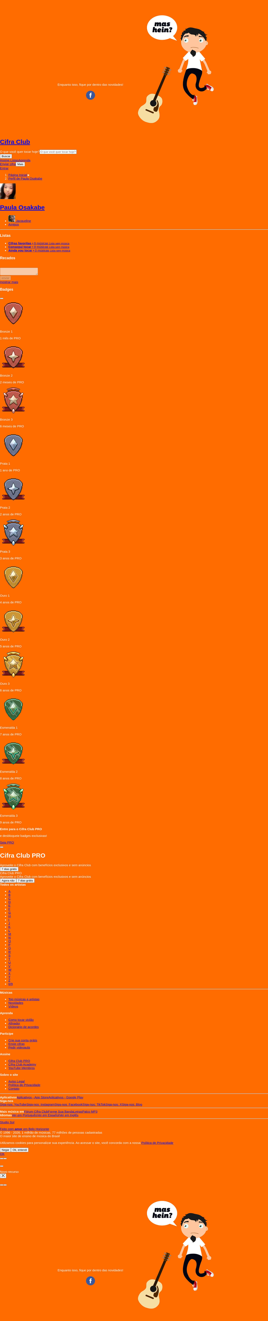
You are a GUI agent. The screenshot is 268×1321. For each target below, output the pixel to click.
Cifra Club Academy (22, 1065)
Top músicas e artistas (23, 1000)
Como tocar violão (21, 1021)
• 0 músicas (38, 243)
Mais (20, 164)
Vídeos (13, 1007)
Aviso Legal (16, 1082)
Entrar (4, 168)
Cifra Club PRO (19, 1062)
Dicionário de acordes (23, 1028)
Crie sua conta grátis (22, 1041)
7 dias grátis (9, 870)
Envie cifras (16, 1045)
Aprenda (24, 160)
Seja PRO (7, 843)
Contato (13, 1090)
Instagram (40, 1105)
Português (24, 1116)
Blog (132, 1105)
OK (2, 1155)
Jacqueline (19, 221)
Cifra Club (15, 141)
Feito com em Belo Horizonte (24, 1130)
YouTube (13, 1105)
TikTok (94, 1105)
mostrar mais (9, 283)
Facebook (68, 1105)
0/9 (10, 985)
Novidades (15, 1004)
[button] (25, 178)
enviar (5, 279)
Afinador (14, 1024)
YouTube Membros (21, 1069)
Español (48, 1116)
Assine (5, 160)
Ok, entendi (20, 1151)
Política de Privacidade (24, 1086)
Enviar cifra (8, 164)
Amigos (13, 224)
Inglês (69, 1116)
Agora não (8, 881)
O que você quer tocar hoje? (20, 151)
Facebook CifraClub (90, 95)
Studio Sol (7, 1123)
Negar (5, 1151)
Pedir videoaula (19, 1048)
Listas (14, 160)
